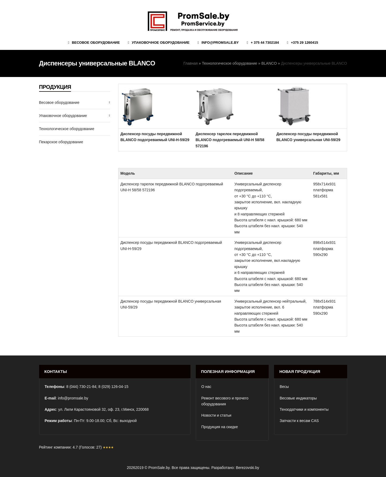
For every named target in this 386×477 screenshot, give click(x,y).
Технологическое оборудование (229, 63)
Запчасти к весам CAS (299, 421)
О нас (206, 386)
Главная (190, 63)
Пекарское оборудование (61, 142)
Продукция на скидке (219, 427)
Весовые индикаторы (298, 398)
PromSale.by (159, 467)
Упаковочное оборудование (63, 115)
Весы (284, 386)
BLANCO (269, 63)
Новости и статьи (216, 415)
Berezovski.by (247, 467)
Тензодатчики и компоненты (304, 409)
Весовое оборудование (59, 102)
